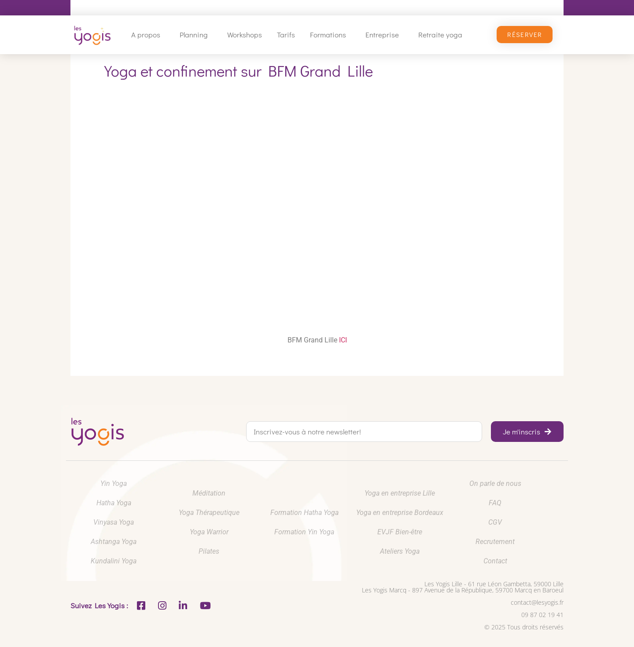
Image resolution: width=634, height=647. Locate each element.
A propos (148, 34)
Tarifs (286, 34)
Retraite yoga (442, 34)
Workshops (244, 34)
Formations (330, 34)
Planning (196, 34)
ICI (343, 340)
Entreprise (384, 34)
